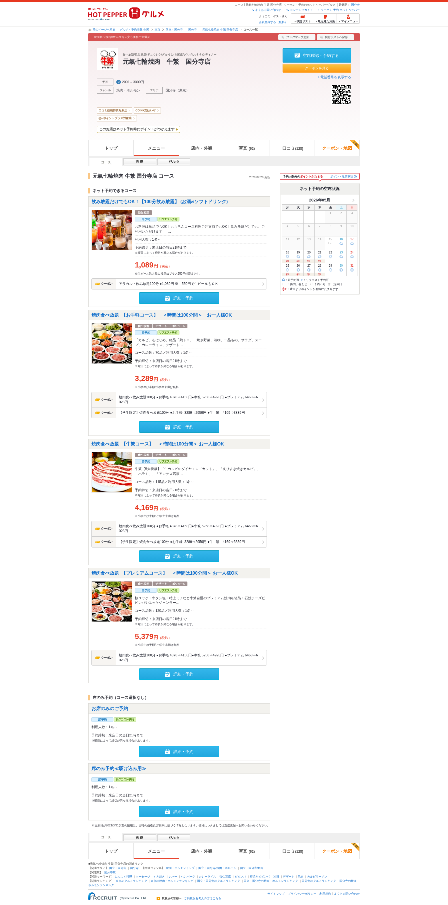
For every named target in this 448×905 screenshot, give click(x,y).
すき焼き (159, 876)
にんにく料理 (123, 876)
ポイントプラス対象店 (117, 118)
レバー (173, 876)
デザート (288, 876)
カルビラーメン (317, 876)
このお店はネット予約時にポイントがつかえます (137, 129)
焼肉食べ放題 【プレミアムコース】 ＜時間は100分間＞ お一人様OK (164, 572)
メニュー (156, 148)
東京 (157, 29)
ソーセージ (143, 876)
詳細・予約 (183, 298)
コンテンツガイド (301, 9)
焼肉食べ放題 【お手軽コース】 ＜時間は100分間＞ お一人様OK (161, 314)
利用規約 (325, 893)
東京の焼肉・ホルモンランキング (172, 880)
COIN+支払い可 (145, 110)
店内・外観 (201, 148)
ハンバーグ (188, 876)
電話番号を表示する (335, 77)
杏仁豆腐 (225, 876)
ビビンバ (240, 876)
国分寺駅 (110, 872)
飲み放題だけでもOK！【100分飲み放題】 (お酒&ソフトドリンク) (161, 201)
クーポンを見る (317, 68)
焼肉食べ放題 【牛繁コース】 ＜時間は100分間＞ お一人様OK (157, 443)
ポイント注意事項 (341, 176)
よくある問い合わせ (268, 9)
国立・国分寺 (174, 29)
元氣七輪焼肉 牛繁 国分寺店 (220, 29)
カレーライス (207, 876)
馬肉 (300, 876)
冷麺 (276, 876)
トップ (111, 148)
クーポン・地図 (340, 145)
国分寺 (355, 4)
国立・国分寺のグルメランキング (218, 880)
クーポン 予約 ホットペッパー (340, 9)
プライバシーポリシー (302, 893)
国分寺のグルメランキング (319, 880)
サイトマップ (276, 893)
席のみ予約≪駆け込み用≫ (118, 768)
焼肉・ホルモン (128, 90)
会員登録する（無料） (273, 22)
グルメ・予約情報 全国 (134, 29)
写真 (247, 148)
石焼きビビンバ (260, 876)
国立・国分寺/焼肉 (252, 868)
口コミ (292, 148)
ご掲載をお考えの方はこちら (202, 898)
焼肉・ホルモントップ (180, 868)
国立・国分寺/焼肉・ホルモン (217, 868)
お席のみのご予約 (109, 708)
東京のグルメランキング (131, 880)
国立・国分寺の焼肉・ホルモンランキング (271, 880)
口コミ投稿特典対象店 (113, 110)
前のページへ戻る (104, 29)
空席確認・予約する (321, 55)
